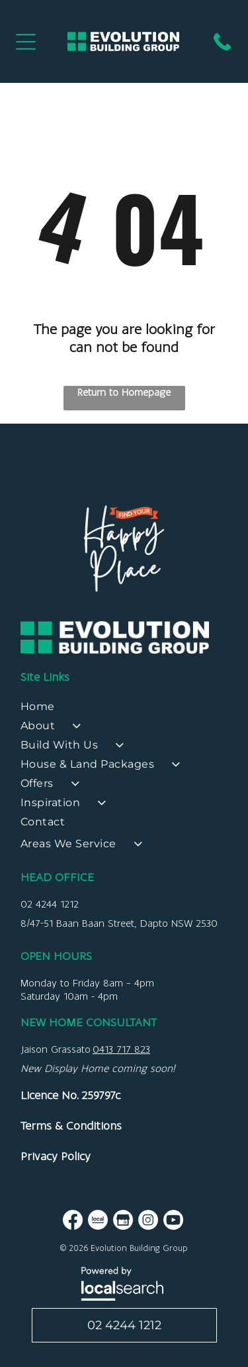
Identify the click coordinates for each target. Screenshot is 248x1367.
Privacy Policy (56, 1156)
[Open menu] (26, 42)
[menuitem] (124, 709)
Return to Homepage (124, 392)
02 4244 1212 (50, 904)
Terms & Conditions (71, 1125)
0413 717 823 (121, 1049)
